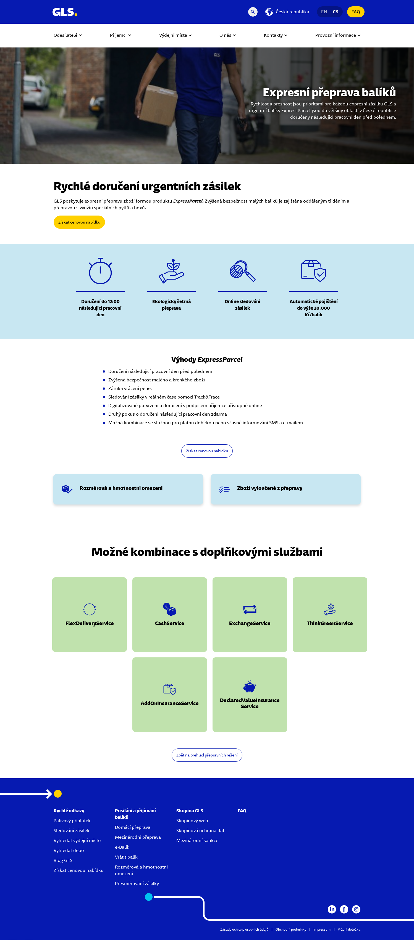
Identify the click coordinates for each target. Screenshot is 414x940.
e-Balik (122, 847)
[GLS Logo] (64, 12)
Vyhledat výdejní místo (77, 840)
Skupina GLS (189, 811)
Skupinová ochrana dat (200, 830)
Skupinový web (192, 821)
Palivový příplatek (72, 821)
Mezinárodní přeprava (138, 837)
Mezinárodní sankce (197, 840)
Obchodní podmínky (291, 929)
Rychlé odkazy (69, 811)
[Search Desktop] (253, 12)
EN (324, 12)
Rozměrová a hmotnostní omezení (141, 870)
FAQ (356, 12)
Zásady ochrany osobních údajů (244, 929)
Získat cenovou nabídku (79, 222)
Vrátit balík (126, 857)
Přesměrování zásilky (137, 883)
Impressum (322, 929)
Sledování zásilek (72, 830)
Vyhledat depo (69, 850)
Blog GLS (63, 860)
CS (336, 12)
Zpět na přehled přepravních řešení (207, 755)
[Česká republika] (287, 12)
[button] (89, 614)
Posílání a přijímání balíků (135, 814)
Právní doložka (349, 929)
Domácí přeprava (132, 827)
